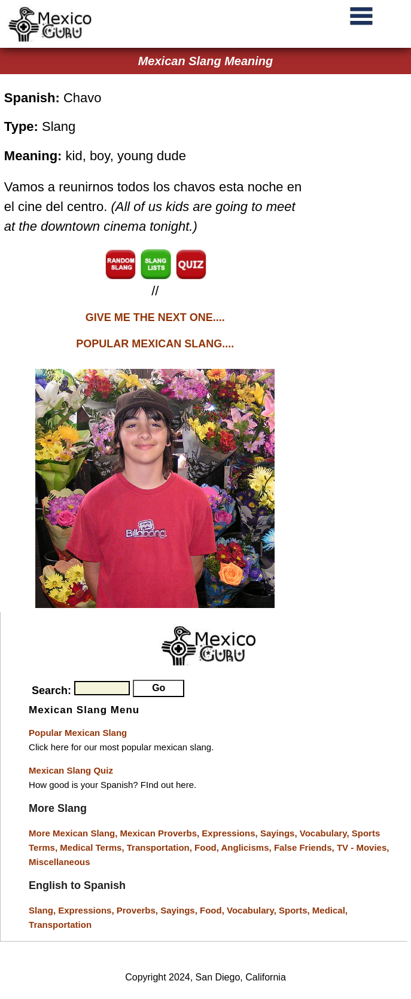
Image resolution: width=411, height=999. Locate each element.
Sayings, (280, 833)
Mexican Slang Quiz (71, 770)
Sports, (295, 910)
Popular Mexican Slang (78, 733)
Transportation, (160, 847)
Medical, (330, 910)
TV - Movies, (363, 847)
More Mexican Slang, (74, 833)
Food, (207, 847)
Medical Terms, (93, 847)
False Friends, (305, 847)
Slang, (43, 910)
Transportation (60, 924)
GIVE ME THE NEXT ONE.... (155, 317)
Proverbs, (138, 910)
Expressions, (229, 833)
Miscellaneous (59, 862)
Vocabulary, (326, 833)
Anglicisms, (247, 847)
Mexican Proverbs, (160, 833)
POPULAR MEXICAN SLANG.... (155, 344)
